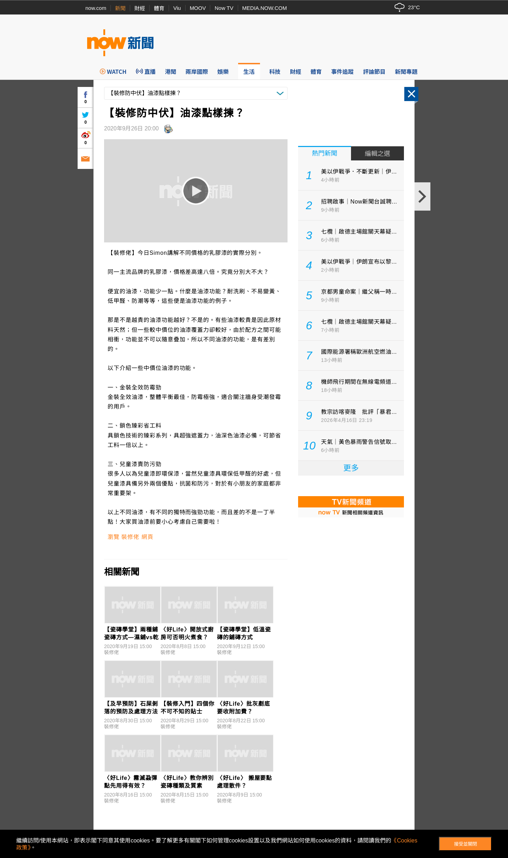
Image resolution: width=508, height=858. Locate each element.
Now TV (223, 8)
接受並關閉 (465, 844)
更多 (351, 468)
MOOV (198, 8)
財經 (139, 8)
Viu (177, 8)
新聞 (120, 8)
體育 (159, 8)
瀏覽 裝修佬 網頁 (130, 537)
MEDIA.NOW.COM (264, 8)
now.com (95, 8)
